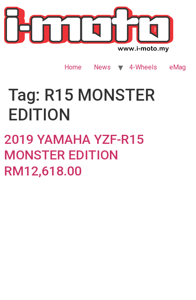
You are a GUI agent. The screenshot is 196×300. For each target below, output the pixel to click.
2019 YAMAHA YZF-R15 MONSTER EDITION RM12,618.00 (74, 155)
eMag (177, 67)
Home (73, 67)
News (102, 67)
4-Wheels (143, 67)
